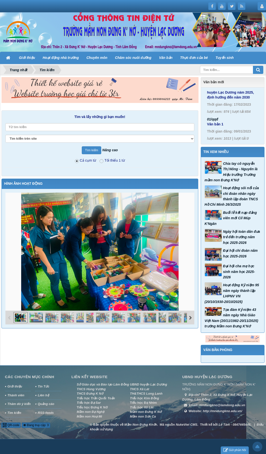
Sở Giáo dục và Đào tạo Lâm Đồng (103, 384)
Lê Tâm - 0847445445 (234, 424)
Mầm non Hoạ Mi (89, 416)
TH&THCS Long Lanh (146, 393)
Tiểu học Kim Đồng (144, 398)
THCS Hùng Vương (91, 389)
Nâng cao (110, 150)
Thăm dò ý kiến (19, 404)
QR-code (11, 425)
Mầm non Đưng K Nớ (146, 412)
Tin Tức (43, 386)
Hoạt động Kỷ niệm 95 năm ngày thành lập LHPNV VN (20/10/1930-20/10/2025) (232, 293)
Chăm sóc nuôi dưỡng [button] (133, 58)
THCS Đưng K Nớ (90, 393)
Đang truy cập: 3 (36, 425)
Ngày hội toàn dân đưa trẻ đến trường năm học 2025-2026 (241, 237)
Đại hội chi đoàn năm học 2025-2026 (240, 253)
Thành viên (15, 395)
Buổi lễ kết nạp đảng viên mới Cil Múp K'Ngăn (231, 218)
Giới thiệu (14, 386)
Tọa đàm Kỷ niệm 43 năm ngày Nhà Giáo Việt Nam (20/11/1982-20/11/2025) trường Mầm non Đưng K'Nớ (231, 318)
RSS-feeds (46, 413)
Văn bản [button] (166, 58)
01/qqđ (212, 132)
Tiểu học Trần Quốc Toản (96, 398)
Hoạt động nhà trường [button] (61, 58)
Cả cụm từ (85, 160)
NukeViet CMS (187, 424)
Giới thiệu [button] (27, 58)
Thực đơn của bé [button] (194, 58)
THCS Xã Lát (139, 389)
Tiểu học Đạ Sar (89, 402)
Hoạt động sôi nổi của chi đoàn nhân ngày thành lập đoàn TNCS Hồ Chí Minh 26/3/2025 (232, 196)
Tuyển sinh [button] (225, 58)
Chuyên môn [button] (96, 58)
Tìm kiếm (14, 413)
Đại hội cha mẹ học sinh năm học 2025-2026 (239, 271)
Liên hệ (43, 395)
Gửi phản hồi (234, 450)
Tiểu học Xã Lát (142, 407)
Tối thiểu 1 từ (112, 160)
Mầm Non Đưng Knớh (140, 424)
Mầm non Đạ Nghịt (91, 412)
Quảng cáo (46, 404)
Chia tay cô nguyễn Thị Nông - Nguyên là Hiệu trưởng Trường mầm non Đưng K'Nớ (231, 172)
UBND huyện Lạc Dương (148, 384)
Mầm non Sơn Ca (143, 416)
